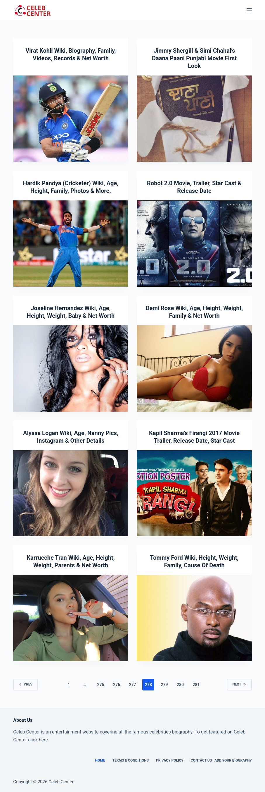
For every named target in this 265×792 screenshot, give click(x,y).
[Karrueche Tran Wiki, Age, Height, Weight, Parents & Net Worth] (70, 618)
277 (132, 684)
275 (100, 684)
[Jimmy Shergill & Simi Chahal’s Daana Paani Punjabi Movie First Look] (194, 118)
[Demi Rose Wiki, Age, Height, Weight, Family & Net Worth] (194, 368)
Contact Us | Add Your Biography (221, 760)
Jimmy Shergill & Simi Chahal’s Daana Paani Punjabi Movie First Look (194, 58)
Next (239, 684)
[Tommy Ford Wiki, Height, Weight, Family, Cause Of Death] (194, 618)
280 (180, 684)
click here (38, 740)
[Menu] (249, 10)
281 (196, 684)
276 (116, 684)
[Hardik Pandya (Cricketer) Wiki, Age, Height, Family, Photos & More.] (70, 243)
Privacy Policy (169, 760)
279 (164, 684)
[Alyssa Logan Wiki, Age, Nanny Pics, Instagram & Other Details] (70, 493)
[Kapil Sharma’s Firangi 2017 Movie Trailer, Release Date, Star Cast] (194, 493)
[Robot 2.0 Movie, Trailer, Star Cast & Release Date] (194, 243)
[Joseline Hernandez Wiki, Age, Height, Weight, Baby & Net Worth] (70, 368)
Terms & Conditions (130, 760)
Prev (25, 684)
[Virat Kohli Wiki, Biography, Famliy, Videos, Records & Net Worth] (70, 118)
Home (100, 760)
